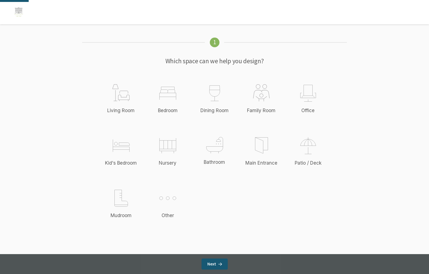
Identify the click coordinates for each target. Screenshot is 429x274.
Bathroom (214, 162)
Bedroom (168, 110)
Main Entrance (261, 163)
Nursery (167, 163)
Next (214, 264)
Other (174, 203)
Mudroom (121, 215)
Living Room (121, 110)
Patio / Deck (308, 163)
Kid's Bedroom (121, 163)
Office (308, 110)
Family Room (261, 110)
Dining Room (214, 110)
